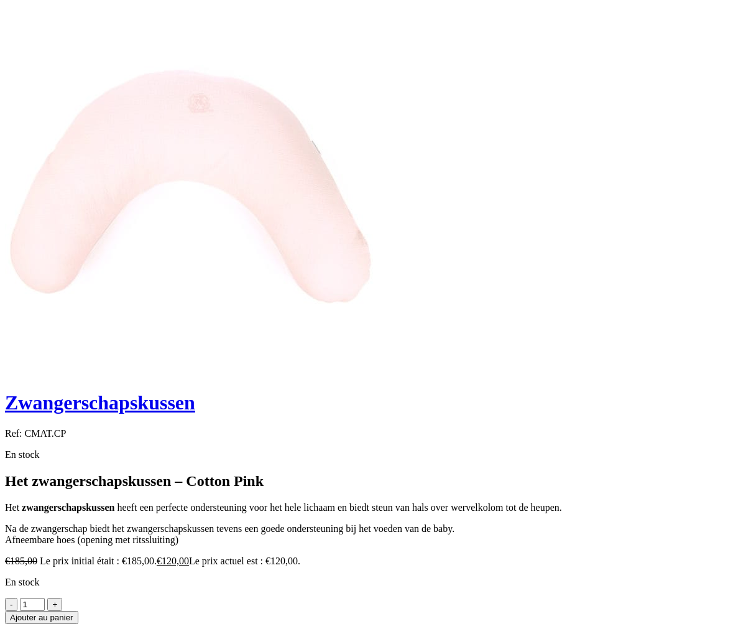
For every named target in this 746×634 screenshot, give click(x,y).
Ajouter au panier (41, 617)
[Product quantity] (32, 604)
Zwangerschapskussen (100, 402)
